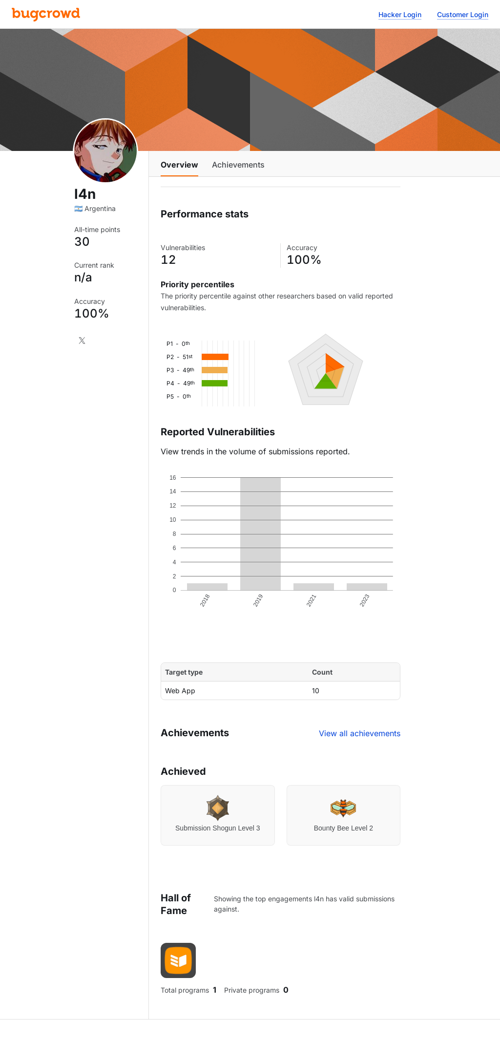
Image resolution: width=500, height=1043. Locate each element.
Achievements (238, 165)
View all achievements (359, 733)
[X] (82, 340)
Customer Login (462, 14)
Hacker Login (399, 14)
